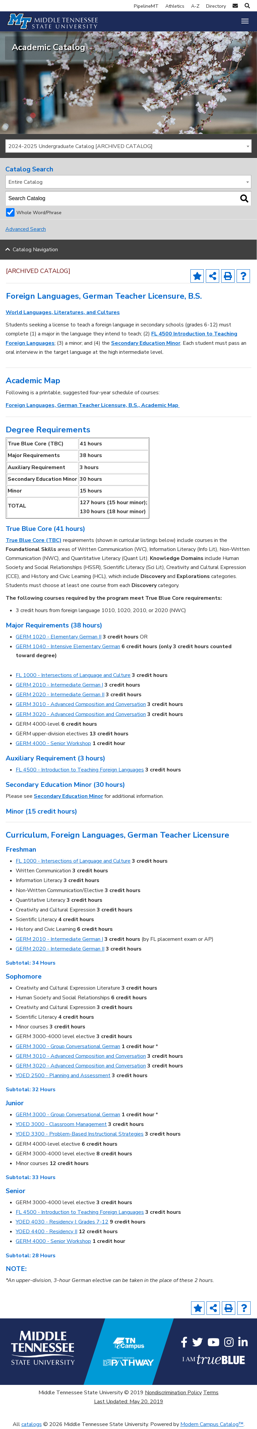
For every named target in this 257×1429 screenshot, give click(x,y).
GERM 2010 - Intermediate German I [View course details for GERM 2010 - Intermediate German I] (59, 685)
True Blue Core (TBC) (34, 540)
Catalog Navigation (35, 249)
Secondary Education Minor (145, 343)
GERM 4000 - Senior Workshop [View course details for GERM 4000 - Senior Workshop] (53, 743)
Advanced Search (25, 229)
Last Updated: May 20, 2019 (128, 1401)
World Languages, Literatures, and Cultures (63, 312)
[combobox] (128, 146)
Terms (211, 1392)
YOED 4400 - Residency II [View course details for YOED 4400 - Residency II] (46, 1231)
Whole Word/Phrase (39, 212)
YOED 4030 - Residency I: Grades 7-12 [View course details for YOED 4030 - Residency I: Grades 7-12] (62, 1222)
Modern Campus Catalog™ (212, 1424)
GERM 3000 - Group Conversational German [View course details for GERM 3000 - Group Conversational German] (68, 1046)
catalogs (31, 1424)
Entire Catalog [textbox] (25, 182)
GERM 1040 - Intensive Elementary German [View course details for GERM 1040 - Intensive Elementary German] (68, 646)
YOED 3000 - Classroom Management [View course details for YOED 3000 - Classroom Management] (61, 1124)
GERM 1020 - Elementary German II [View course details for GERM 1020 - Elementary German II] (58, 636)
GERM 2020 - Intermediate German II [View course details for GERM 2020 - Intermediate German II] (60, 694)
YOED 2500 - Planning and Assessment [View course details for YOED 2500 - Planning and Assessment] (63, 1075)
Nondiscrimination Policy (173, 1392)
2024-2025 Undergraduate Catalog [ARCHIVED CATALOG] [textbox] (80, 146)
